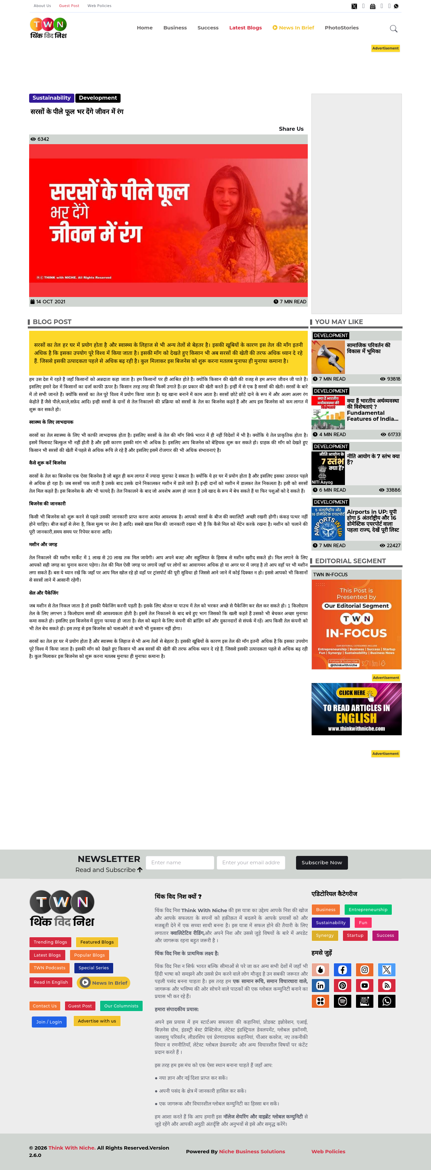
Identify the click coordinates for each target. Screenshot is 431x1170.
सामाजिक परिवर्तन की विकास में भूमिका (368, 349)
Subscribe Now (322, 862)
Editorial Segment (350, 561)
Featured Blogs (97, 942)
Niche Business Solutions (252, 1151)
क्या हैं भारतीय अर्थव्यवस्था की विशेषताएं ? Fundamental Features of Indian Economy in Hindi (373, 410)
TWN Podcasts (50, 967)
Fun (363, 922)
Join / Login (49, 1022)
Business (175, 27)
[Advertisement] (226, 63)
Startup (355, 935)
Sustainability (51, 98)
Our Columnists (121, 1005)
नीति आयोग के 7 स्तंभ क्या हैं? (373, 460)
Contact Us (45, 1005)
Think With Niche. (72, 1148)
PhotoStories (342, 27)
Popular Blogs (89, 955)
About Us (42, 6)
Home (145, 27)
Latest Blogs (245, 27)
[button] (394, 29)
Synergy (325, 935)
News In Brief (103, 982)
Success (208, 27)
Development (98, 98)
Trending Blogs (50, 942)
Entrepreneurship (368, 909)
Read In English (51, 982)
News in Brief (293, 27)
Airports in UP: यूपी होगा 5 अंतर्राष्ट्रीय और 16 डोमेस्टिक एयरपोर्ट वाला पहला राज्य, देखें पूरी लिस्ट (373, 521)
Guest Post (69, 6)
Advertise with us (97, 1020)
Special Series (94, 967)
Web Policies (99, 6)
